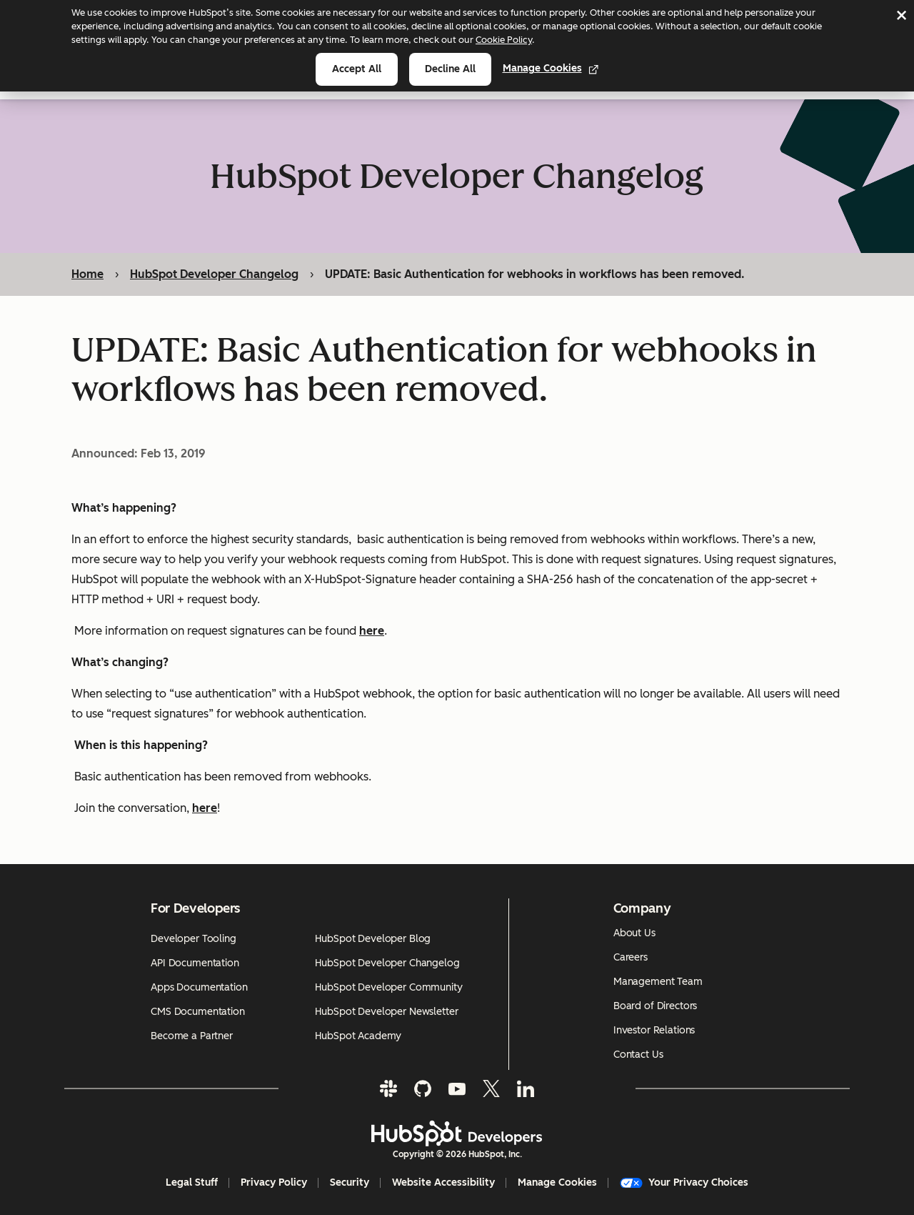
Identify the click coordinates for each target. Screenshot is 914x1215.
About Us (634, 933)
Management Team (658, 982)
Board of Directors (655, 1006)
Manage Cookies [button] (557, 1182)
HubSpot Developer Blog (373, 939)
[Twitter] (491, 1088)
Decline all (450, 69)
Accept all (356, 69)
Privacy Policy (274, 1182)
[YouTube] (457, 1088)
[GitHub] (422, 1088)
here (204, 808)
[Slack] (388, 1088)
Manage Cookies (551, 68)
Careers (630, 957)
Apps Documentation (199, 987)
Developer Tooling (193, 939)
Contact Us (638, 1054)
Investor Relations (654, 1030)
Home (87, 274)
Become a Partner (192, 1036)
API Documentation (195, 963)
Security (349, 1182)
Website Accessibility (443, 1182)
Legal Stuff (192, 1182)
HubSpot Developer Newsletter (386, 1012)
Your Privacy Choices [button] (684, 1182)
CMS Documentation (198, 1012)
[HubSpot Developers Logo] (457, 1133)
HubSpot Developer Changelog (214, 274)
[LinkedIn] (525, 1088)
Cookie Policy (504, 39)
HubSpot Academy (358, 1036)
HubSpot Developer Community (388, 987)
